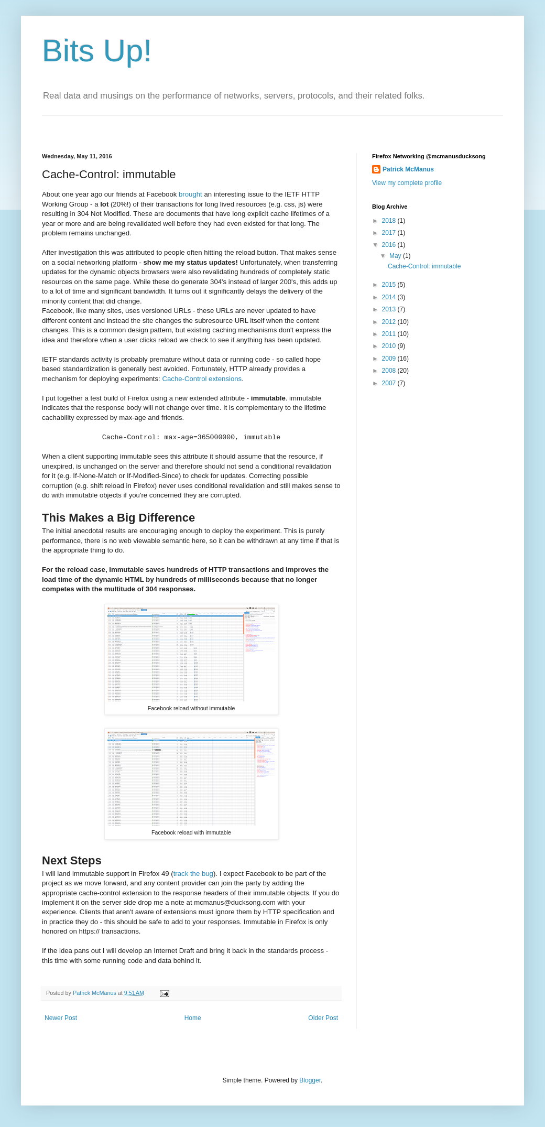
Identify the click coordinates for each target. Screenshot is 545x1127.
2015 (390, 284)
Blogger (310, 1080)
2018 (390, 220)
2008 (390, 370)
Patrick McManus (408, 169)
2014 (390, 297)
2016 (390, 244)
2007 (390, 383)
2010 (390, 346)
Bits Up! (97, 50)
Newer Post (61, 1018)
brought (190, 194)
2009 (390, 358)
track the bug (193, 873)
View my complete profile (407, 183)
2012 (390, 322)
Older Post (323, 1018)
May (396, 255)
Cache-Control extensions (202, 379)
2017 (390, 232)
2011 (390, 334)
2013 (390, 309)
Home (192, 1018)
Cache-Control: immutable (424, 266)
